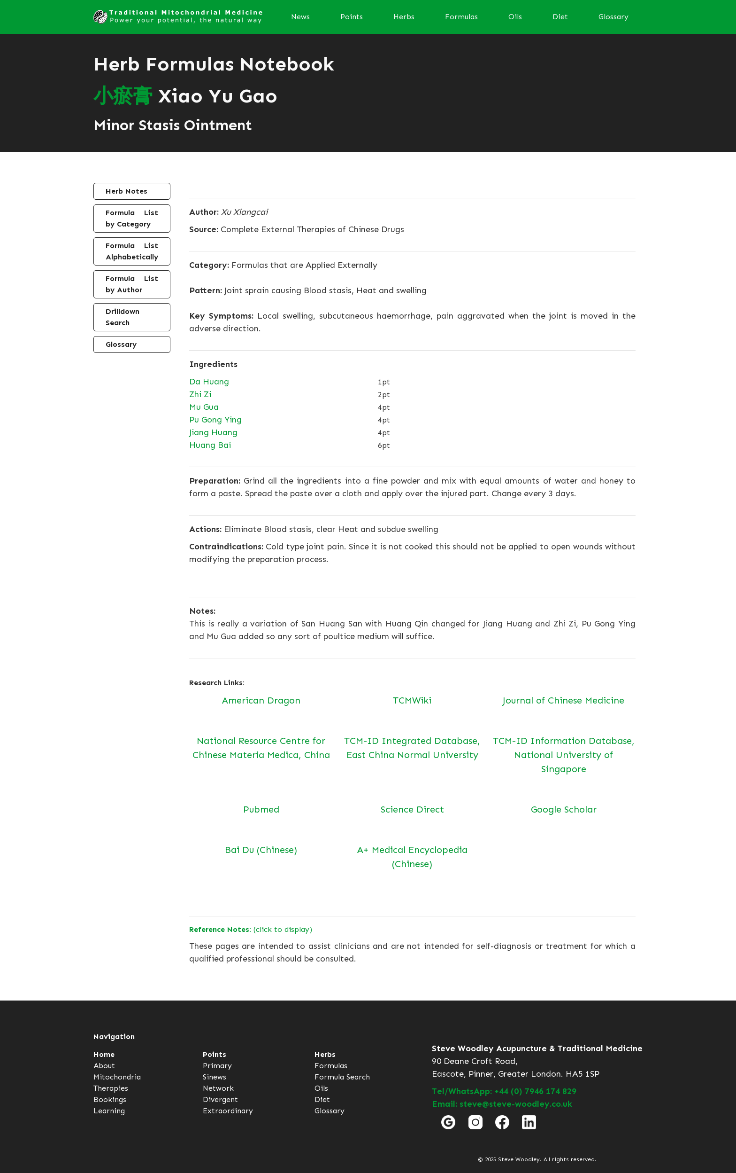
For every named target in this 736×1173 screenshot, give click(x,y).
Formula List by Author (132, 284)
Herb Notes (126, 191)
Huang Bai (210, 445)
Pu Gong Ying (215, 419)
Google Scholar (564, 809)
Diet (560, 16)
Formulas (461, 16)
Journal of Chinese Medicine (563, 700)
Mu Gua (204, 407)
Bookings (109, 1099)
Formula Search (342, 1076)
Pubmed (261, 809)
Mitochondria (117, 1076)
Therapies (110, 1088)
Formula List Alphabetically (132, 251)
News (300, 16)
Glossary (613, 16)
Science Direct (412, 809)
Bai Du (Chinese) (261, 849)
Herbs (403, 16)
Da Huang (209, 381)
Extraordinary (228, 1110)
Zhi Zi (200, 394)
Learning (109, 1110)
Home (104, 1054)
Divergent (220, 1099)
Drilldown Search (122, 317)
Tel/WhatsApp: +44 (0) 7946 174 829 (504, 1091)
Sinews (214, 1076)
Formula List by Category (132, 218)
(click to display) (250, 929)
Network (218, 1088)
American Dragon (261, 700)
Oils (515, 16)
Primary (217, 1065)
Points (351, 16)
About (104, 1065)
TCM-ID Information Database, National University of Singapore (564, 754)
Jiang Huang (213, 432)
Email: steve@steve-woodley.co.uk (502, 1104)
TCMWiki (412, 700)
